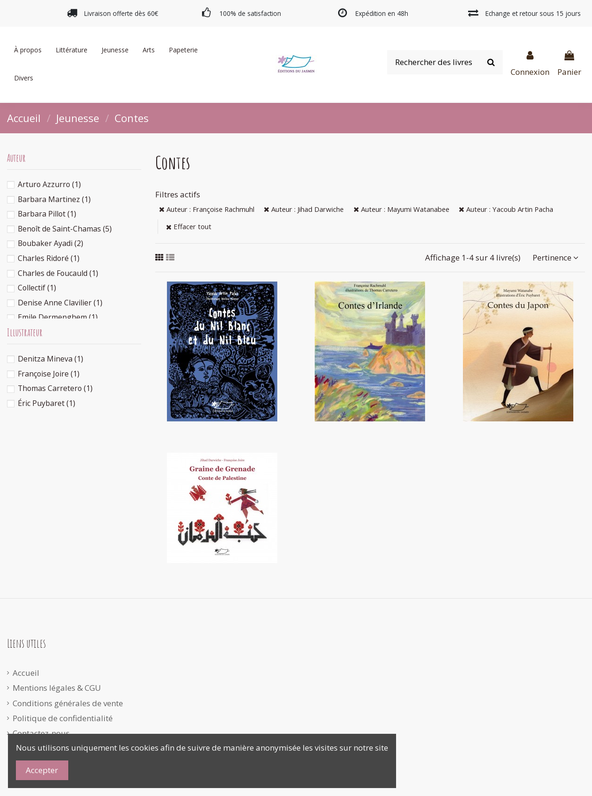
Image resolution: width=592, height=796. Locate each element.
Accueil (26, 672)
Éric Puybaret (46, 403)
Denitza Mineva (50, 359)
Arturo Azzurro (49, 184)
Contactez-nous (41, 733)
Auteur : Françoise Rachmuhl (206, 209)
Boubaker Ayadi (50, 243)
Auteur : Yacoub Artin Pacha (506, 209)
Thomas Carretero (55, 388)
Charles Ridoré (48, 258)
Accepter (42, 770)
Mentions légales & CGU (57, 687)
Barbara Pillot (47, 214)
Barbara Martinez (54, 199)
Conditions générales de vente (68, 703)
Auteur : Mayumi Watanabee (401, 209)
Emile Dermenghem (58, 317)
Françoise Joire (48, 374)
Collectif (37, 287)
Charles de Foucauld (58, 273)
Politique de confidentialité (63, 718)
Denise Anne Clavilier (60, 302)
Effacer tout (188, 226)
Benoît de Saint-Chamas (65, 229)
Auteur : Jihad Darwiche (304, 209)
